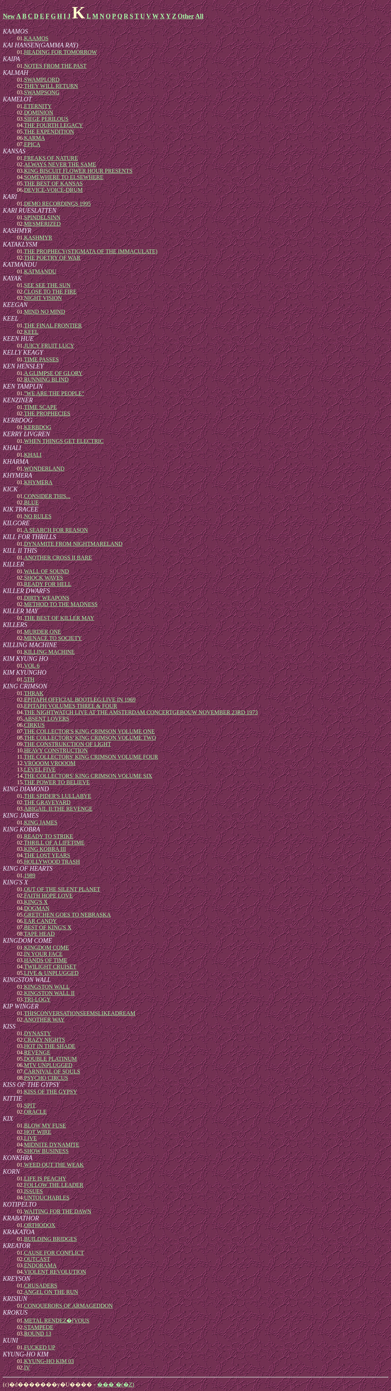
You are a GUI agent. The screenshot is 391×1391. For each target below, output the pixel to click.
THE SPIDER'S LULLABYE (57, 796)
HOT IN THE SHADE (50, 1046)
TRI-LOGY (37, 999)
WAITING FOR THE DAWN (57, 1211)
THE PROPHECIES (47, 413)
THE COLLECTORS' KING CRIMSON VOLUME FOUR (91, 757)
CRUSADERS (40, 1286)
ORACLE (35, 1112)
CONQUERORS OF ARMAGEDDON (68, 1306)
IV (27, 1368)
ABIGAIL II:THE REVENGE (58, 809)
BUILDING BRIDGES (50, 1239)
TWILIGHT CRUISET (50, 967)
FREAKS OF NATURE (51, 158)
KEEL (31, 332)
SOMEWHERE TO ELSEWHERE (63, 177)
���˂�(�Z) (115, 1384)
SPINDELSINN (42, 217)
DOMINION (38, 112)
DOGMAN (36, 908)
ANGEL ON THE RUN (51, 1292)
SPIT (30, 1105)
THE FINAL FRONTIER (53, 325)
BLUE (31, 502)
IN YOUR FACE (43, 954)
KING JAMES (41, 822)
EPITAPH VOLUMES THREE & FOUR (70, 706)
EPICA (32, 144)
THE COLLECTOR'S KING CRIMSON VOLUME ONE (89, 731)
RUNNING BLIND (46, 380)
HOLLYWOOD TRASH (52, 862)
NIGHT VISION (43, 298)
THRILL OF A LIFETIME (54, 843)
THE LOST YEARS (47, 855)
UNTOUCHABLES (47, 1198)
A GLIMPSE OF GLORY (53, 373)
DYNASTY (37, 1033)
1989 (29, 875)
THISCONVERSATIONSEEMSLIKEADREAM (80, 1013)
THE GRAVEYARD (47, 802)
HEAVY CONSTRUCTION (56, 750)
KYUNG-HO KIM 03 (49, 1361)
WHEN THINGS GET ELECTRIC (64, 441)
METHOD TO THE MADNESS (60, 604)
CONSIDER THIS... (47, 496)
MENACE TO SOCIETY (53, 638)
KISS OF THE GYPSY (50, 1092)
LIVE (30, 1138)
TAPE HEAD (39, 934)
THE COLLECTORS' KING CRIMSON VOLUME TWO (90, 738)
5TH (29, 679)
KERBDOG (37, 427)
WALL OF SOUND (46, 571)
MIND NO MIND (44, 312)
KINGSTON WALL (47, 987)
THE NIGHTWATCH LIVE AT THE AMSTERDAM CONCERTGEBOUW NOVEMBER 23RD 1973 (141, 712)
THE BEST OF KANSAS (53, 183)
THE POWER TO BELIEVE (57, 782)
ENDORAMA (40, 1265)
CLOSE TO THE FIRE (50, 292)
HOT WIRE (37, 1132)
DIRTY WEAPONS (46, 598)
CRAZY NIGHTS (44, 1040)
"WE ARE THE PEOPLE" (54, 393)
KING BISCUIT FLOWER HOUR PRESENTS (78, 171)
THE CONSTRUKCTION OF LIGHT (67, 744)
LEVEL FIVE (40, 769)
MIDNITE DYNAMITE (51, 1145)
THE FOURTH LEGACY (53, 125)
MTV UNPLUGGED (48, 1065)
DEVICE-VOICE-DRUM (53, 190)
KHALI (33, 455)
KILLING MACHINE (49, 652)
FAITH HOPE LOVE (48, 896)
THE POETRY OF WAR (52, 258)
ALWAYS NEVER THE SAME (60, 164)
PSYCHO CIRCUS (46, 1078)
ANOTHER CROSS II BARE (58, 558)
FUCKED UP (39, 1347)
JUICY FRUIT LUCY (49, 346)
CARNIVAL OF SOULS (52, 1072)
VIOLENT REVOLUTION (55, 1272)
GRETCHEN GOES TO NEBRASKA (67, 915)
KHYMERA (38, 482)
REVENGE (37, 1052)
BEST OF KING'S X (48, 927)
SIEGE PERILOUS (46, 119)
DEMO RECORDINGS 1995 (57, 204)
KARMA (34, 138)
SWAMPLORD (41, 80)
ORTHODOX (39, 1225)
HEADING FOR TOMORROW (60, 52)
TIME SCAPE (40, 407)
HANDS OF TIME (45, 960)
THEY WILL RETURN (51, 86)
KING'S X (36, 902)
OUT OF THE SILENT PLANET (62, 889)
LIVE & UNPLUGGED (51, 973)
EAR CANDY (40, 921)
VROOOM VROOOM (50, 763)
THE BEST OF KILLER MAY (59, 618)
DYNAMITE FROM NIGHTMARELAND (73, 544)
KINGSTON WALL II (49, 993)
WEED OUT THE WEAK (54, 1165)
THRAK (33, 693)
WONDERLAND (44, 469)
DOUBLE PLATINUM (50, 1059)
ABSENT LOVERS (46, 719)
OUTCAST (37, 1259)
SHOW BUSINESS (46, 1151)
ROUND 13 (37, 1334)
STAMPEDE (38, 1327)
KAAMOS (36, 38)
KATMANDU (40, 271)
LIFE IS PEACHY (45, 1179)
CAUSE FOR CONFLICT (54, 1253)
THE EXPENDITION (49, 132)
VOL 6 (32, 666)
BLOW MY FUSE (45, 1126)
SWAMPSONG (41, 92)
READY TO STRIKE (48, 836)
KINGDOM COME (46, 948)
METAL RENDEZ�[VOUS (56, 1321)
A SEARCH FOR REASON (56, 530)
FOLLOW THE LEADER (53, 1185)
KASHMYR (38, 238)
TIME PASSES (41, 359)
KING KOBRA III (45, 849)
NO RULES (38, 516)
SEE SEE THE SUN (47, 285)
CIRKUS (34, 725)
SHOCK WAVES (43, 578)
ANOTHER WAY (44, 1020)
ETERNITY (38, 106)
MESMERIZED (42, 224)
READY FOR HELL (48, 584)
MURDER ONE (42, 632)
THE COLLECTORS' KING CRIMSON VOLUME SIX (88, 776)
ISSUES (33, 1191)
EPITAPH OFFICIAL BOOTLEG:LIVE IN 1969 (80, 700)
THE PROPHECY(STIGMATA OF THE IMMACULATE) (90, 251)
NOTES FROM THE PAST (55, 66)
